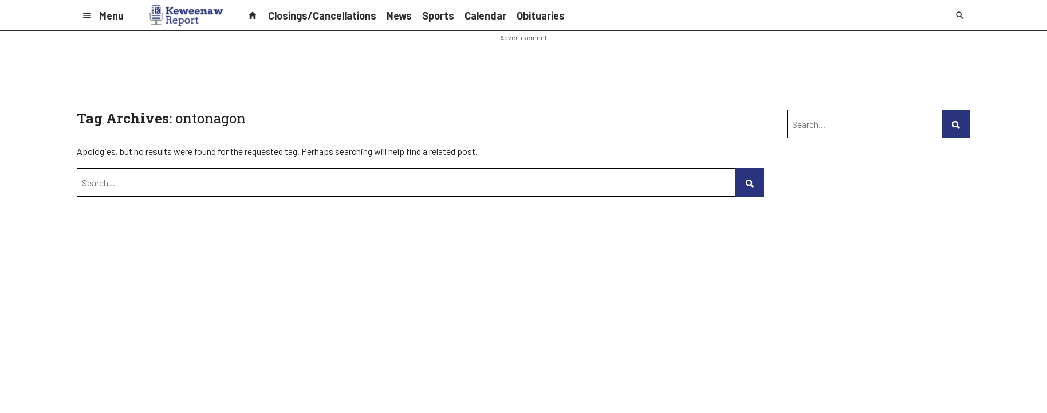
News (399, 15)
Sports (438, 15)
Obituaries (541, 15)
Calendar (485, 15)
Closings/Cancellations (322, 15)
